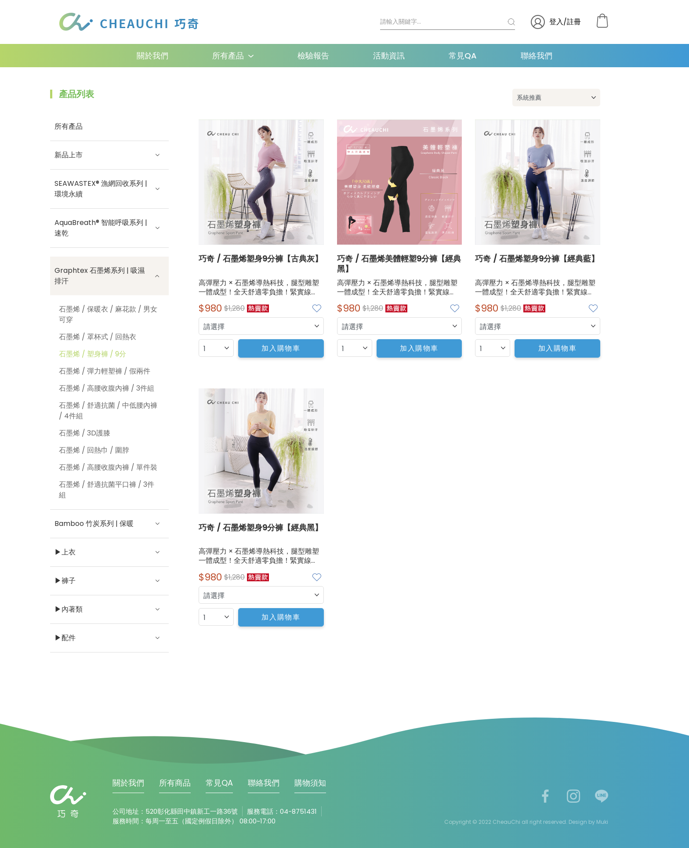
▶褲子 (109, 581)
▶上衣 (109, 552)
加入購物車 (280, 348)
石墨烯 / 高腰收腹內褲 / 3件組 (106, 388)
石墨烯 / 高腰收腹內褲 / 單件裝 (108, 467)
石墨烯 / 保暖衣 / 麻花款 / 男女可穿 (108, 314)
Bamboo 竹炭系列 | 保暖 (109, 523)
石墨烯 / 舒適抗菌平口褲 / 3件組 (106, 489)
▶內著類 (109, 609)
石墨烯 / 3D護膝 (84, 433)
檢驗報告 (313, 55)
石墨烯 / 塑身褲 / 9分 (92, 354)
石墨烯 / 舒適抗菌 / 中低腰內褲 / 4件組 (108, 410)
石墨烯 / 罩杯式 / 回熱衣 (97, 337)
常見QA (463, 55)
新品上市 (109, 155)
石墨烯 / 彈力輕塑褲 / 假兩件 (104, 371)
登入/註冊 (556, 22)
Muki (602, 822)
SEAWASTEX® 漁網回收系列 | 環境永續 (109, 188)
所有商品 (175, 782)
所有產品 (228, 55)
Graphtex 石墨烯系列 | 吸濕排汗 (109, 275)
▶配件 (109, 638)
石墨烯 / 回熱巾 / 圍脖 (94, 450)
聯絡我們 (536, 55)
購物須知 (310, 782)
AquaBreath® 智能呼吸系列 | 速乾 (109, 227)
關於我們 (152, 55)
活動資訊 (389, 55)
